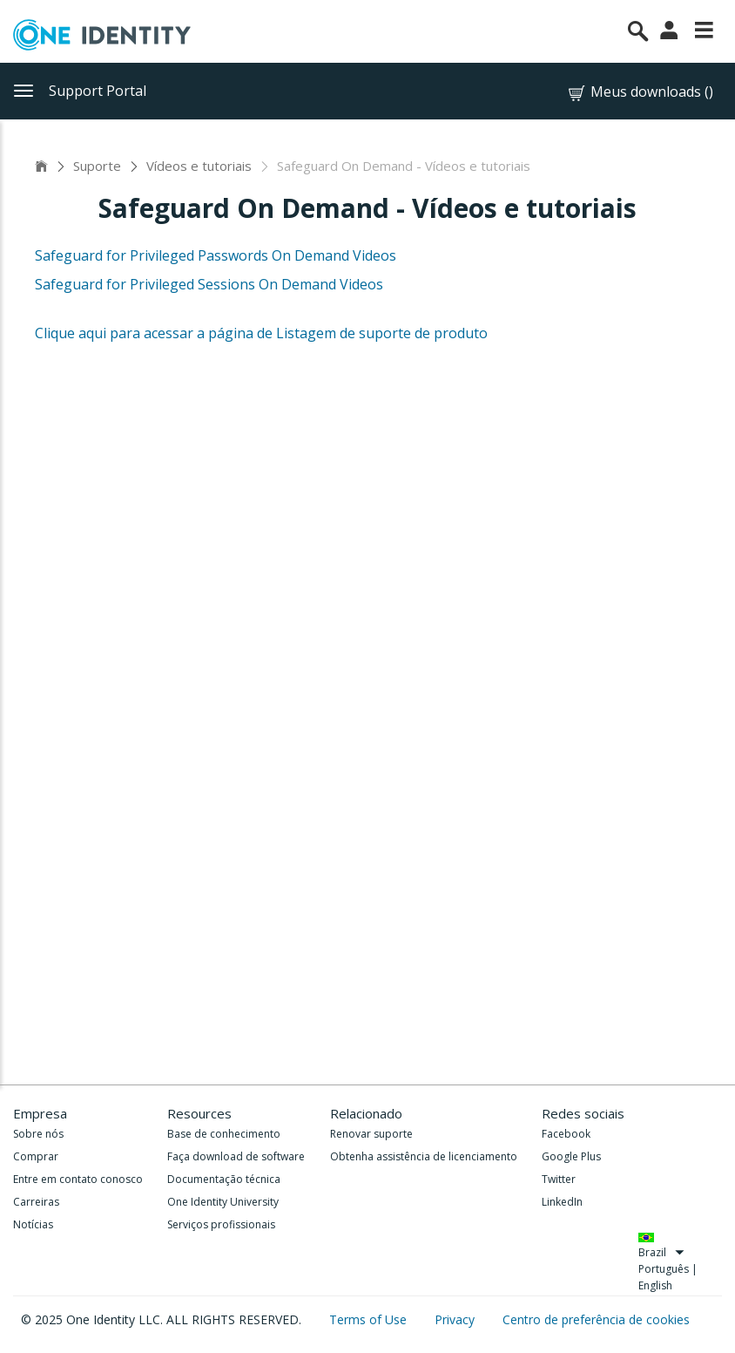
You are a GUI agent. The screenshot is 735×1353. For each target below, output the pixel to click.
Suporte (97, 165)
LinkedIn (562, 1201)
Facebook (566, 1133)
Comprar (35, 1156)
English (655, 1285)
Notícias (33, 1224)
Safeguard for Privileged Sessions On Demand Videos (209, 284)
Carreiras (36, 1201)
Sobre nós (38, 1133)
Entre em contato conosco (78, 1179)
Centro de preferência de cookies (596, 1319)
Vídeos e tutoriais (199, 165)
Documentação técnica (223, 1179)
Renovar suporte (371, 1133)
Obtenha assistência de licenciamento (423, 1156)
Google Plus (571, 1156)
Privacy (456, 1319)
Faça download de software (236, 1156)
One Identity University (223, 1201)
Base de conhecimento (223, 1133)
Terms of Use (369, 1319)
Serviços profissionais (221, 1224)
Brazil (661, 1252)
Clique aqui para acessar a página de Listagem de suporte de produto (261, 333)
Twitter (559, 1179)
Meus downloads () (639, 92)
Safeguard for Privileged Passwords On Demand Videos (215, 255)
